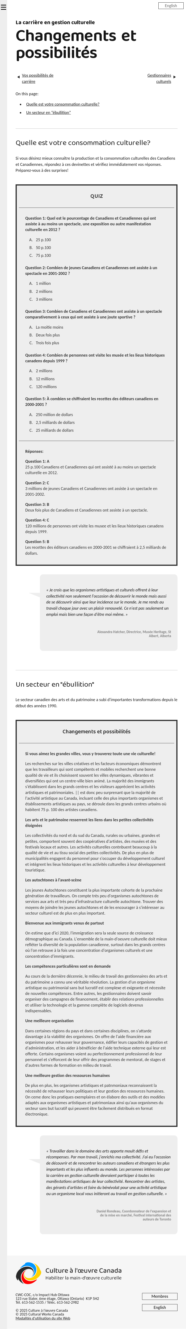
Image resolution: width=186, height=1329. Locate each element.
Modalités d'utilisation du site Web (43, 1318)
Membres (160, 1296)
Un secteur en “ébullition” (48, 112)
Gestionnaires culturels (159, 78)
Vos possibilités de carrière (37, 78)
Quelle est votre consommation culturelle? (63, 104)
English (171, 5)
